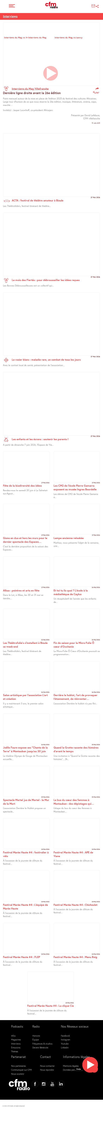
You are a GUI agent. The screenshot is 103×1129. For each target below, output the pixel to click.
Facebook (65, 1035)
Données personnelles (73, 1069)
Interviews (10, 16)
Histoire (36, 1035)
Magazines (16, 1039)
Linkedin (64, 1047)
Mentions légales (71, 1065)
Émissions (15, 1047)
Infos (13, 1035)
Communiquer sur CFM (21, 1069)
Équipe (35, 1039)
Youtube (64, 1043)
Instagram (65, 1039)
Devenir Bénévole (40, 1047)
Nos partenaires (18, 1065)
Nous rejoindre (47, 1069)
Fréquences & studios (42, 1043)
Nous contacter (47, 1065)
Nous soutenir (17, 1073)
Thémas (14, 1051)
